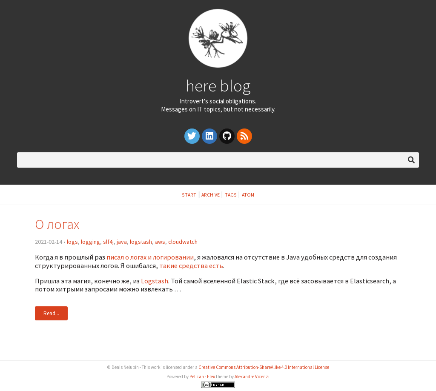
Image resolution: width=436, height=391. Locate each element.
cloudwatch (183, 241)
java (122, 241)
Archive (210, 194)
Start (189, 194)
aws (160, 241)
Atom (248, 194)
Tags (231, 194)
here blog (218, 85)
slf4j (108, 241)
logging (90, 241)
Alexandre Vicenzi (252, 377)
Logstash (154, 281)
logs (72, 241)
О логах (57, 224)
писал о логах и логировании (150, 257)
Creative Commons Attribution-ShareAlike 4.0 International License (263, 367)
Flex (211, 377)
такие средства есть (191, 265)
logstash (141, 241)
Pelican (196, 377)
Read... (51, 313)
